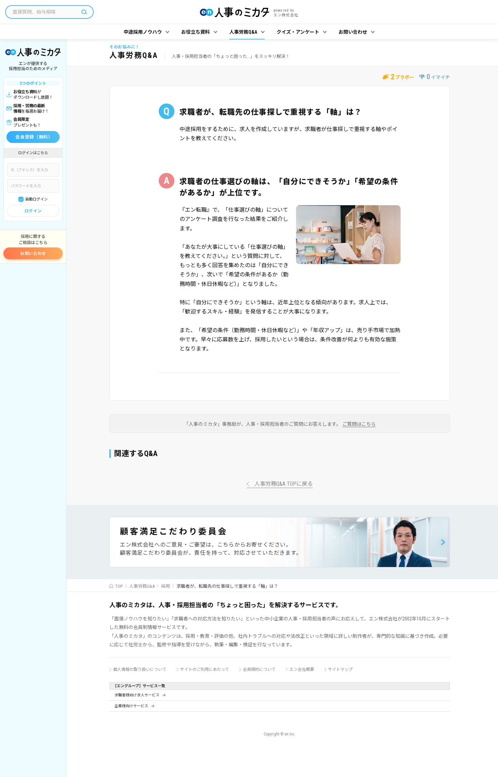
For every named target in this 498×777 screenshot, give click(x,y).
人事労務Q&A (142, 586)
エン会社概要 (302, 669)
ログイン (33, 211)
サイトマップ (340, 669)
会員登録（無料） (33, 137)
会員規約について (259, 669)
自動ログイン (36, 199)
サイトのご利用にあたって (204, 669)
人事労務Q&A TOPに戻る (283, 484)
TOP (119, 586)
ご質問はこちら (359, 424)
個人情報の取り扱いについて (139, 669)
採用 (165, 586)
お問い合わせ (33, 253)
